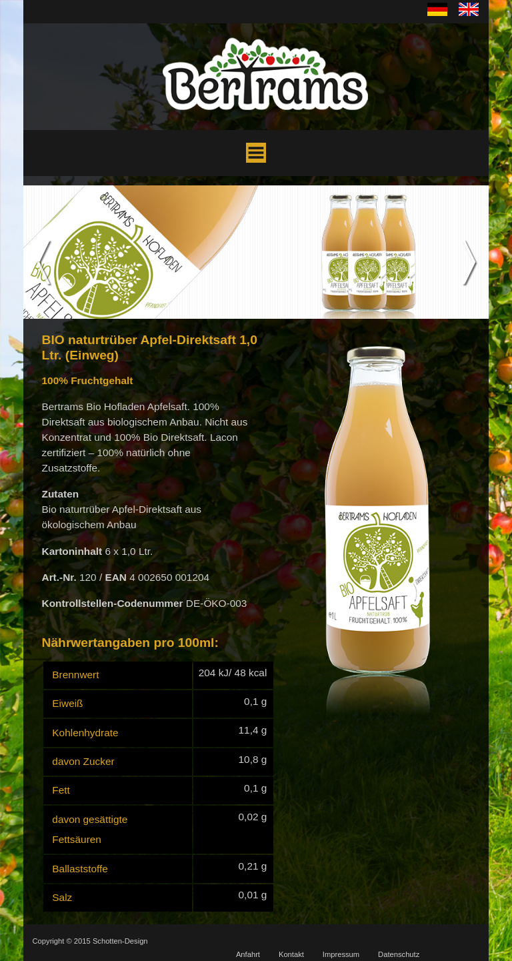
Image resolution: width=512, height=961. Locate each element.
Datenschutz (398, 954)
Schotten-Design (120, 941)
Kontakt (291, 954)
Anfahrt (248, 954)
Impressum (341, 954)
